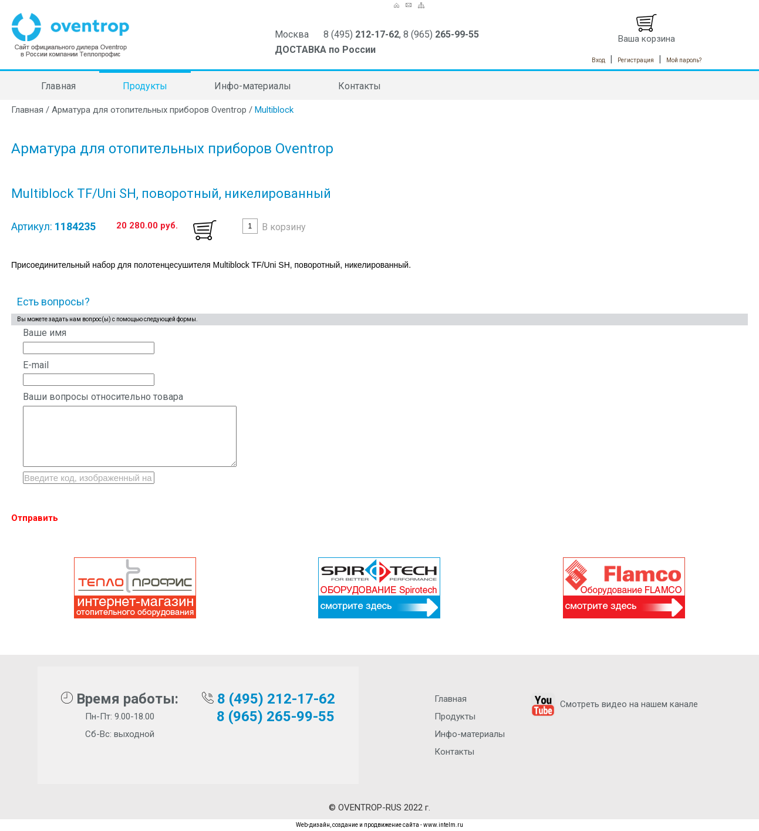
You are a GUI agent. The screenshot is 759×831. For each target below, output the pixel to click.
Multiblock (274, 110)
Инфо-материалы (252, 86)
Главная (58, 86)
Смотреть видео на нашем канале (613, 704)
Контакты (359, 86)
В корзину (284, 227)
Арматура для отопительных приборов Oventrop (149, 110)
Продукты (145, 86)
